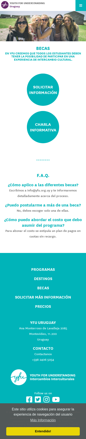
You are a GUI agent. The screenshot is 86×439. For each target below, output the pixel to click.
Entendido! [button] (43, 431)
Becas (43, 287)
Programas (43, 269)
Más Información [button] (43, 420)
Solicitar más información (43, 297)
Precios (43, 306)
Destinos (43, 278)
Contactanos (43, 354)
